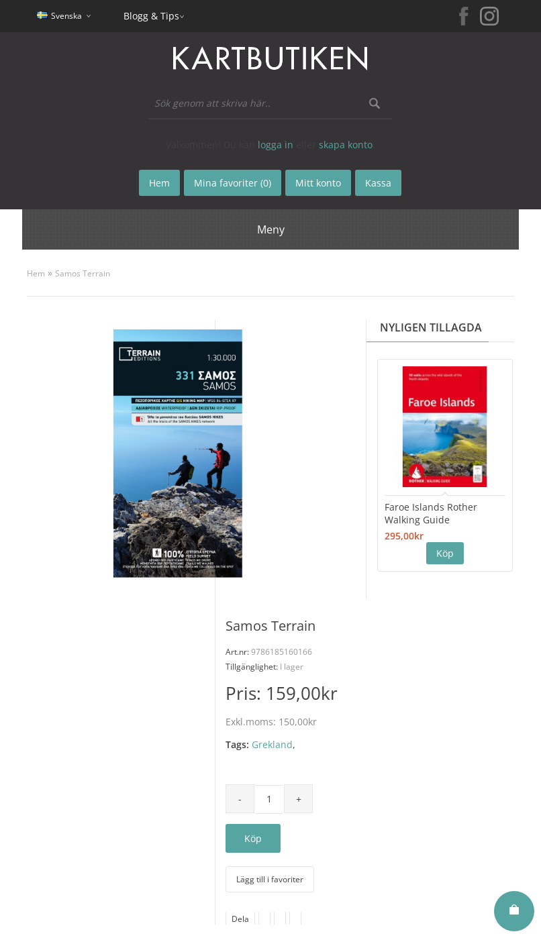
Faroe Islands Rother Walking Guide (431, 513)
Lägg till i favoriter (269, 879)
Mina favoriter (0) (232, 182)
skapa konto (346, 144)
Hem (36, 273)
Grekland (272, 744)
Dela (240, 919)
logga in (275, 144)
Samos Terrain (82, 273)
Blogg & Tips (151, 15)
